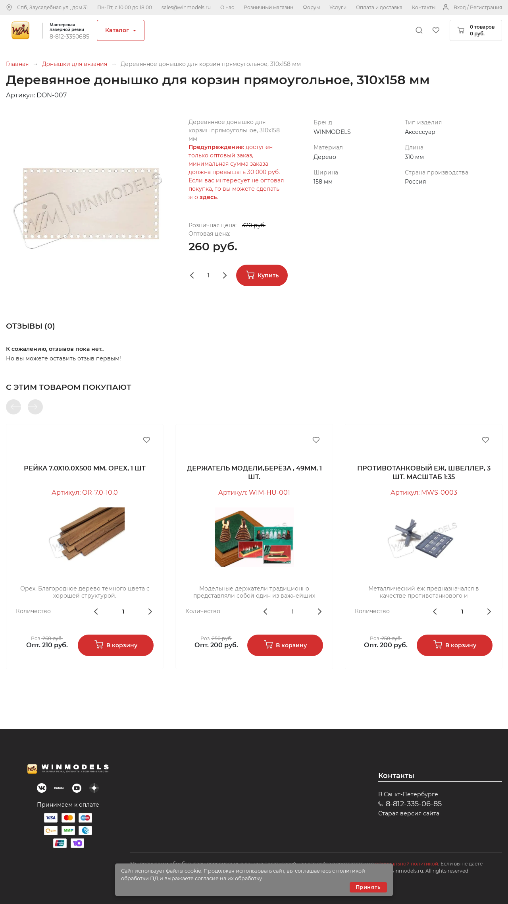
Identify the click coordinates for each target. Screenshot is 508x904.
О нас (227, 7)
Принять (368, 887)
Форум (311, 7)
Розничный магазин (268, 7)
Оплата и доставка (379, 7)
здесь (208, 197)
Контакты (423, 7)
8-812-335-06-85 (414, 803)
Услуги (337, 7)
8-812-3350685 (69, 36)
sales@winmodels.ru (186, 7)
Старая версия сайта (408, 813)
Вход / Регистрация (478, 7)
